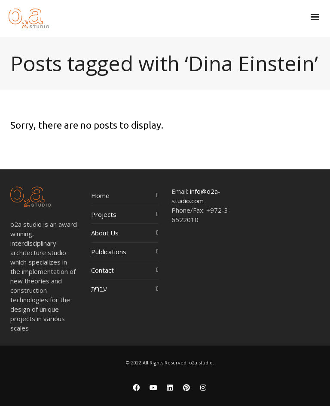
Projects (103, 214)
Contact (102, 270)
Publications (108, 251)
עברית (99, 289)
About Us (105, 233)
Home (100, 195)
